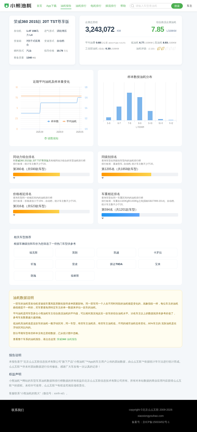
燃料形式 (19, 50)
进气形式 (49, 30)
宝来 (157, 264)
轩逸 (33, 264)
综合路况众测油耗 (166, 22)
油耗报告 (66, 5)
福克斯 (33, 252)
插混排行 (110, 5)
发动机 (17, 30)
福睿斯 (75, 275)
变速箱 (17, 40)
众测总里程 (91, 22)
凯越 (116, 252)
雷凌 (75, 264)
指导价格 (49, 50)
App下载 (51, 5)
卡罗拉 (158, 252)
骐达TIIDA (116, 264)
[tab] (51, 167)
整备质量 (19, 57)
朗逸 (33, 275)
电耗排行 (96, 5)
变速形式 (49, 40)
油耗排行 (81, 5)
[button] (14, 177)
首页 (39, 5)
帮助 (123, 5)
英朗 (75, 252)
